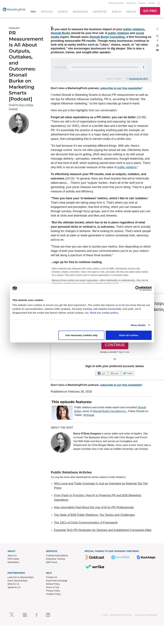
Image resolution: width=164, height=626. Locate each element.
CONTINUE (115, 345)
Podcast (141, 3)
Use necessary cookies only (82, 335)
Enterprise (131, 3)
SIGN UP (131, 12)
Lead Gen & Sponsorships (21, 578)
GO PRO (150, 11)
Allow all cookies (128, 335)
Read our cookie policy (104, 312)
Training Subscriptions (57, 556)
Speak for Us (14, 588)
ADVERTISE (100, 12)
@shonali (88, 415)
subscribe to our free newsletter (120, 88)
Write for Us (13, 584)
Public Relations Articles (71, 473)
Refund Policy (53, 584)
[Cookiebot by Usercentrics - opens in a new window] (138, 288)
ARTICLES (47, 12)
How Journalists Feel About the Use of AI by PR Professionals (94, 508)
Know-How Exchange (56, 581)
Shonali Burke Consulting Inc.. (110, 411)
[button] (102, 373)
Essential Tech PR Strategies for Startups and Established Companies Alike (102, 530)
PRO (33, 12)
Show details (138, 325)
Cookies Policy (53, 594)
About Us (12, 556)
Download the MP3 (138, 79)
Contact (151, 3)
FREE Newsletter (116, 3)
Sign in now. (124, 352)
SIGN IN (116, 12)
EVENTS (63, 12)
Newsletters (13, 563)
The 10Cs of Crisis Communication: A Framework (86, 523)
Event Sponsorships (18, 581)
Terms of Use (52, 588)
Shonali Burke (60, 33)
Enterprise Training (55, 559)
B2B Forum (51, 563)
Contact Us (51, 578)
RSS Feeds (13, 559)
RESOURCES (80, 12)
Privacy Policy (53, 591)
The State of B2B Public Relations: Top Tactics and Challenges (94, 515)
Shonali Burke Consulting (107, 37)
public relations (133, 29)
